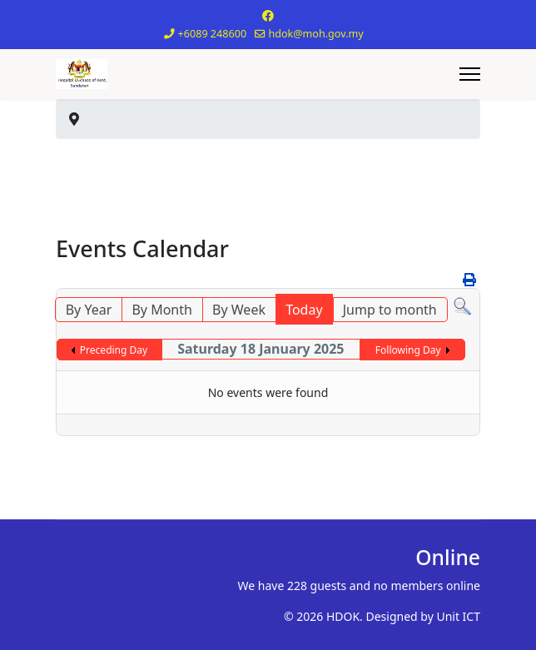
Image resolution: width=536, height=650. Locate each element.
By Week (239, 309)
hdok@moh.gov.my (315, 34)
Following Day (408, 350)
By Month (161, 309)
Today (303, 309)
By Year (89, 309)
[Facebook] (268, 15)
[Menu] (469, 74)
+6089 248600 (212, 34)
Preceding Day (113, 350)
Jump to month (390, 309)
